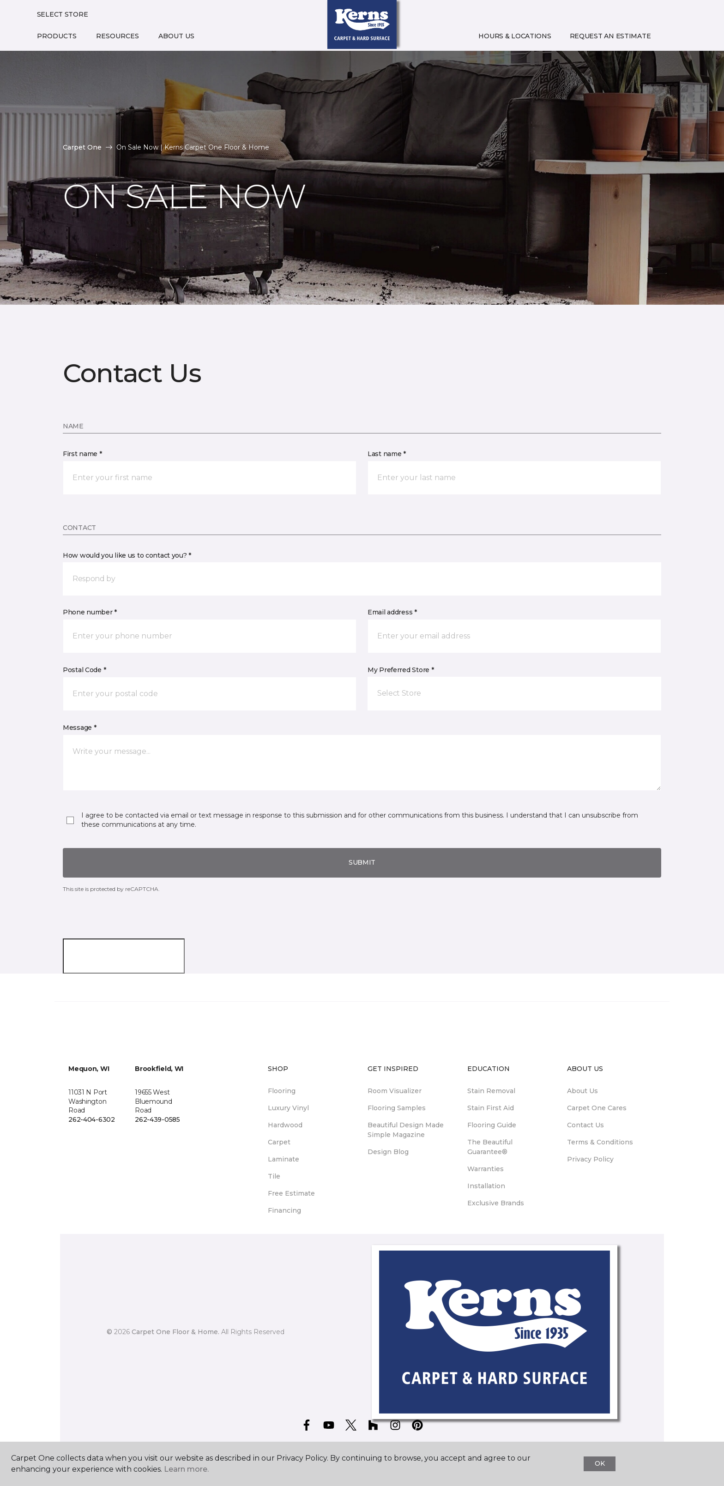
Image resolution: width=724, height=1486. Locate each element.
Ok (599, 1463)
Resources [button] (117, 36)
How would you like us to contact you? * (127, 555)
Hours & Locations (514, 36)
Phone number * (90, 612)
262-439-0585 (157, 1119)
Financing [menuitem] (284, 1210)
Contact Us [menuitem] (585, 1125)
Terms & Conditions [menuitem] (600, 1142)
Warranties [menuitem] (485, 1169)
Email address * (392, 612)
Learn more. (186, 1469)
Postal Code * (84, 670)
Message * (79, 727)
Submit (362, 862)
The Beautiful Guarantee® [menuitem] (490, 1147)
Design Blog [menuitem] (388, 1152)
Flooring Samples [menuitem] (397, 1108)
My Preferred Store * (401, 670)
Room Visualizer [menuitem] (395, 1091)
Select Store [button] (62, 14)
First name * (82, 454)
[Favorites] (678, 36)
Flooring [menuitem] (282, 1091)
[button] (667, 36)
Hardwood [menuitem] (285, 1125)
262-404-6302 (91, 1119)
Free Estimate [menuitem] (291, 1193)
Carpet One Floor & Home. (175, 1332)
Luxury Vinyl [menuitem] (288, 1108)
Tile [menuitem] (274, 1176)
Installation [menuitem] (486, 1186)
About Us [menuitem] (582, 1091)
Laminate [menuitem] (283, 1159)
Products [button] (57, 36)
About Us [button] (176, 36)
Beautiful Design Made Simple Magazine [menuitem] (406, 1130)
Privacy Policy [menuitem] (590, 1159)
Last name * (387, 454)
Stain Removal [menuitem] (491, 1091)
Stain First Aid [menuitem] (490, 1108)
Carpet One (82, 147)
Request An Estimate (610, 36)
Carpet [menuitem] (279, 1142)
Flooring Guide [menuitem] (491, 1125)
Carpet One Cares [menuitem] (597, 1108)
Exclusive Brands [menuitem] (495, 1203)
